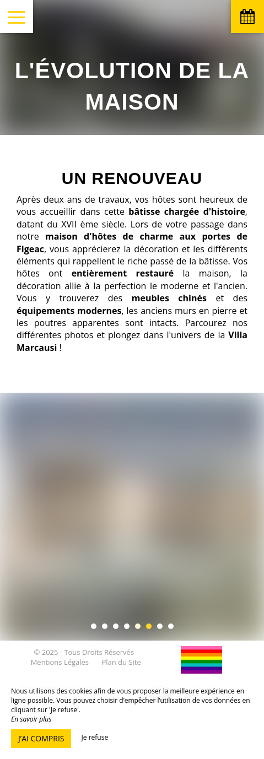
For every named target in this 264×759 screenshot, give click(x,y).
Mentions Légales (60, 662)
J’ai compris (41, 738)
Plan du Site (121, 662)
